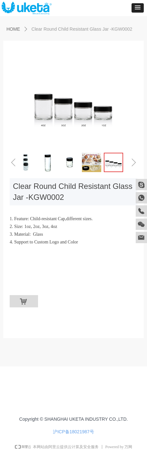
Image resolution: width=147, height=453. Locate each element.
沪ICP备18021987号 (73, 431)
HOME (13, 29)
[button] (138, 8)
